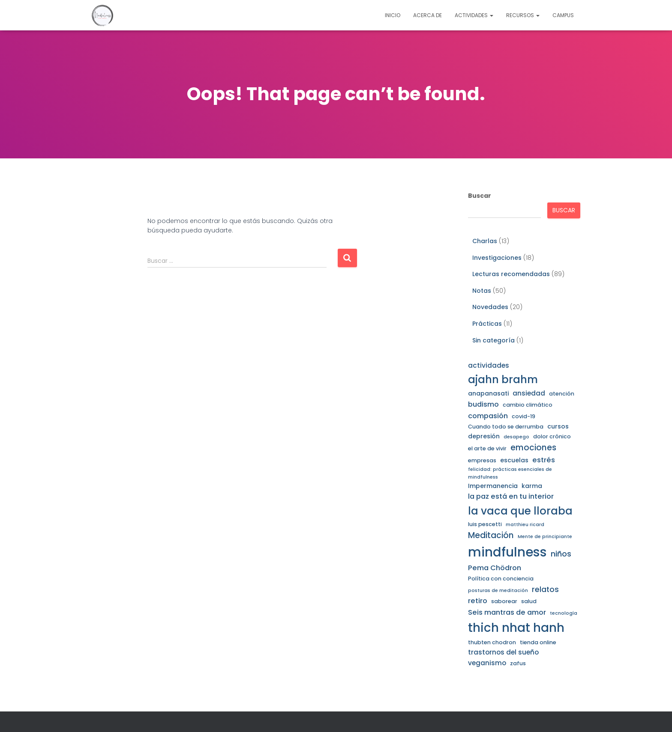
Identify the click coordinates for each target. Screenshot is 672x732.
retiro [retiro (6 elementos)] (477, 601)
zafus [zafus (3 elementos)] (518, 663)
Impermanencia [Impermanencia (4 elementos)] (493, 486)
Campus (563, 15)
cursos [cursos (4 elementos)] (558, 426)
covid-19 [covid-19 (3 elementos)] (523, 416)
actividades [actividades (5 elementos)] (488, 365)
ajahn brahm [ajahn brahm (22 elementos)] (503, 379)
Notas (481, 290)
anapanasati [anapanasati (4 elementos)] (488, 393)
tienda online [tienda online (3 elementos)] (538, 642)
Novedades (490, 307)
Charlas (484, 241)
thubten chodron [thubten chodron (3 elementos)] (492, 642)
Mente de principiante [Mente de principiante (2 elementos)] (545, 536)
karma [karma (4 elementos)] (532, 486)
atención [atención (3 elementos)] (561, 393)
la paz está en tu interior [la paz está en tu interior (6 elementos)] (511, 496)
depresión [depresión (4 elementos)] (484, 436)
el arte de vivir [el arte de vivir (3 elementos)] (487, 448)
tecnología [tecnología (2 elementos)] (563, 613)
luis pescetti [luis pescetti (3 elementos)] (485, 524)
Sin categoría (493, 340)
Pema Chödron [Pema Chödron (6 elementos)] (494, 568)
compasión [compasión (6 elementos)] (488, 416)
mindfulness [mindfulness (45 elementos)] (507, 552)
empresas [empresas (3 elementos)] (482, 460)
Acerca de (427, 15)
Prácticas (487, 323)
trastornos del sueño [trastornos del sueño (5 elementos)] (503, 652)
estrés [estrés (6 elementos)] (543, 460)
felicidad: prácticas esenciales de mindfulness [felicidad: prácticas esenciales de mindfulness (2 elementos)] (510, 473)
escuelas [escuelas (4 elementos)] (514, 460)
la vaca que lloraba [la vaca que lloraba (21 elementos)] (520, 511)
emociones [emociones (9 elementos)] (533, 447)
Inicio (392, 15)
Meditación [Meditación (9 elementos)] (491, 535)
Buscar (479, 195)
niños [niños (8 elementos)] (561, 553)
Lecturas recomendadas (511, 274)
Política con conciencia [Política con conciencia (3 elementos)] (501, 578)
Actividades (474, 15)
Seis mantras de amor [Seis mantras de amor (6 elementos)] (507, 612)
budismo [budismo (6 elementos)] (483, 404)
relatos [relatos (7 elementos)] (545, 589)
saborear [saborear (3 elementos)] (504, 601)
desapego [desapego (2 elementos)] (516, 437)
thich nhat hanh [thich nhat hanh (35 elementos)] (516, 627)
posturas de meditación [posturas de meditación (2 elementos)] (498, 590)
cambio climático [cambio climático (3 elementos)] (527, 404)
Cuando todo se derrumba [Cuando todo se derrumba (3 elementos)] (505, 426)
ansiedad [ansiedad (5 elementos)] (529, 393)
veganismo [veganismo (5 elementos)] (487, 662)
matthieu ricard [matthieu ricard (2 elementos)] (525, 524)
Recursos (523, 15)
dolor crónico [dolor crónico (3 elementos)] (552, 436)
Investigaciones (497, 257)
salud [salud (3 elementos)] (529, 601)
